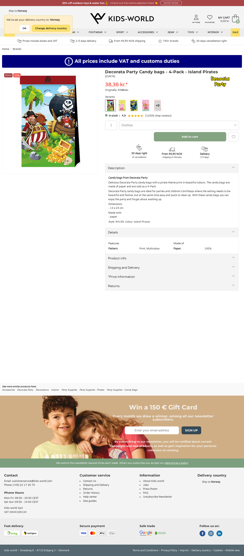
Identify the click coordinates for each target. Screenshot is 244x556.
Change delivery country (51, 28)
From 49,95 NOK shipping (127, 41)
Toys (193, 32)
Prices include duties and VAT (37, 41)
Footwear (97, 32)
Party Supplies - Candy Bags (122, 390)
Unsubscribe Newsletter (157, 496)
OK (24, 28)
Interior (215, 32)
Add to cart (190, 136)
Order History (91, 492)
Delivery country (201, 550)
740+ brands (168, 41)
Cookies (218, 550)
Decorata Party (25, 390)
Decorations (42, 390)
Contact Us (89, 481)
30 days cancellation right (209, 41)
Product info (117, 258)
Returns (114, 286)
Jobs (146, 485)
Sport (122, 32)
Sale (235, 32)
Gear (173, 32)
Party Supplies (69, 390)
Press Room (150, 488)
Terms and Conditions (145, 550)
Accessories (148, 32)
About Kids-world (153, 481)
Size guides (90, 500)
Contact (11, 475)
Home (5, 49)
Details (113, 232)
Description (116, 168)
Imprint (184, 550)
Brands (17, 49)
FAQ (145, 492)
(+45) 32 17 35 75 (24, 485)
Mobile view (233, 550)
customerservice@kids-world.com (32, 481)
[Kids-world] (122, 18)
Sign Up (191, 430)
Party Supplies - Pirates (91, 390)
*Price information (121, 277)
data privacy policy (176, 463)
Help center (90, 496)
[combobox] (179, 125)
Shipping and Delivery (124, 268)
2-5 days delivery (83, 41)
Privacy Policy (169, 550)
